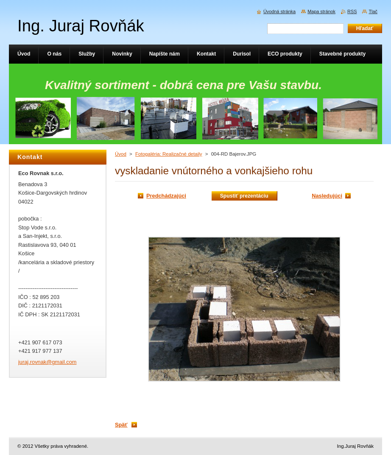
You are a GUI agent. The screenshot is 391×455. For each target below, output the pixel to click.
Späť (121, 425)
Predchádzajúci (166, 196)
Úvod (120, 153)
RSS (352, 11)
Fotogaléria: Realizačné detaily (168, 153)
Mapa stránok (321, 11)
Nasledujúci (327, 196)
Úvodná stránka (279, 11)
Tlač (373, 11)
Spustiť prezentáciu (244, 196)
